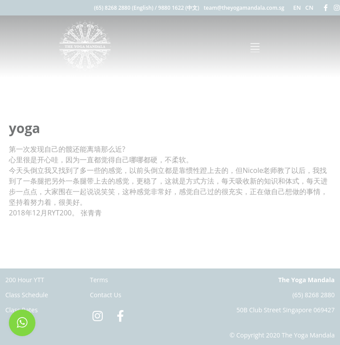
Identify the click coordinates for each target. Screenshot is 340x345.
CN (309, 8)
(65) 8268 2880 (313, 295)
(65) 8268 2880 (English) (123, 8)
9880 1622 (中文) (178, 8)
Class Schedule (26, 295)
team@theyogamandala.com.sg (244, 8)
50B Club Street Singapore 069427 (285, 310)
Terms (99, 280)
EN (297, 8)
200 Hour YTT (24, 280)
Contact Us (105, 295)
